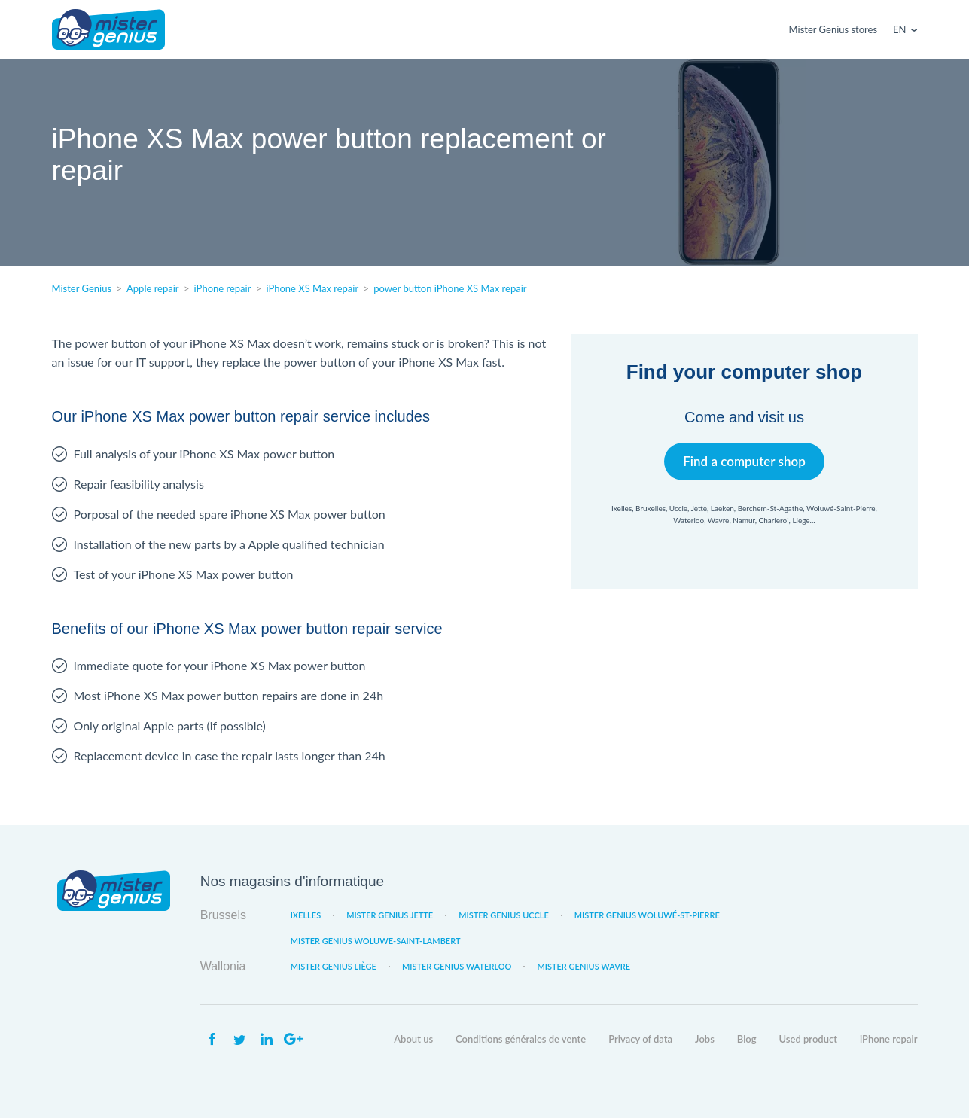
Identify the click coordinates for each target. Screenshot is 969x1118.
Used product (808, 1039)
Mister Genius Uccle (504, 915)
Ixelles (306, 915)
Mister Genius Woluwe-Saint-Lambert (376, 941)
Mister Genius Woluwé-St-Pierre (647, 915)
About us (413, 1039)
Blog (747, 1039)
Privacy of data (640, 1039)
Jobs (705, 1039)
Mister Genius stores (833, 29)
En (899, 29)
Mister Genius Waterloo (457, 966)
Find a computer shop (744, 461)
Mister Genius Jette (389, 915)
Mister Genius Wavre (583, 966)
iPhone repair (889, 1039)
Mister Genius (108, 29)
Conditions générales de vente (521, 1039)
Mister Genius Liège (333, 966)
